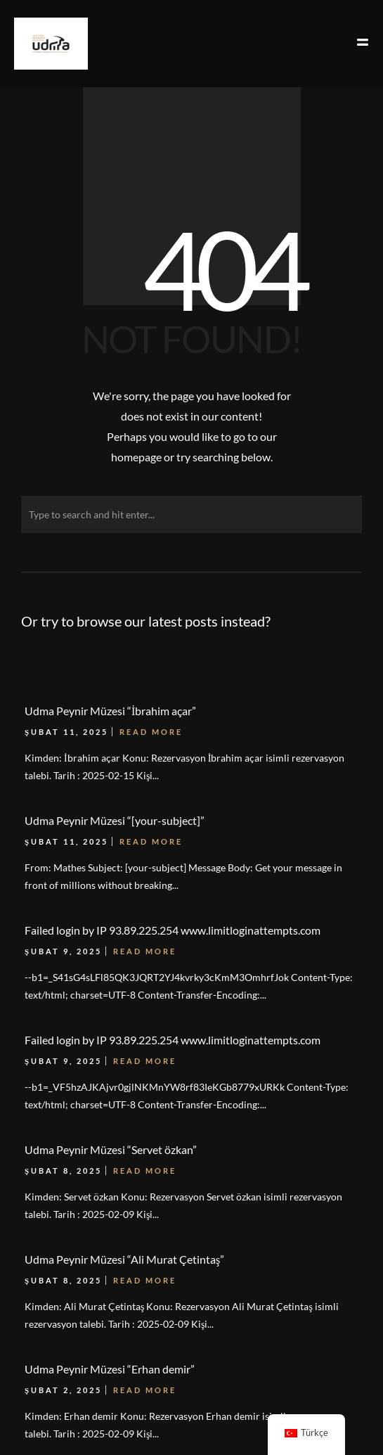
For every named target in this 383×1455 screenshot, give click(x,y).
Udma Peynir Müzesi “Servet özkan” (111, 1149)
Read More (144, 1060)
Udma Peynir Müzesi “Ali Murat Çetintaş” (124, 1259)
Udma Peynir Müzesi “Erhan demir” (110, 1369)
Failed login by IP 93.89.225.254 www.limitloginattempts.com (172, 1039)
